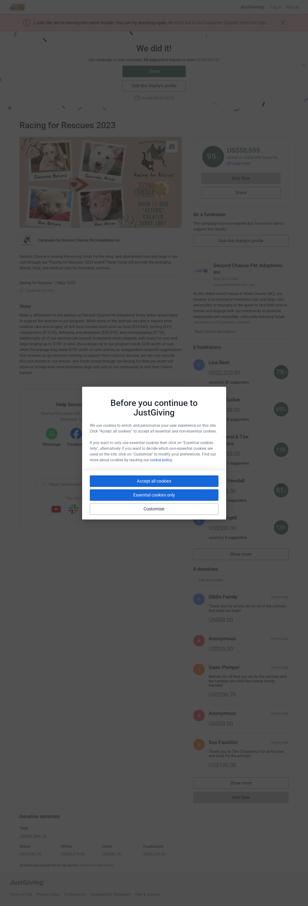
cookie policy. (161, 460)
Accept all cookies (154, 481)
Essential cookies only (154, 494)
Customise (154, 508)
